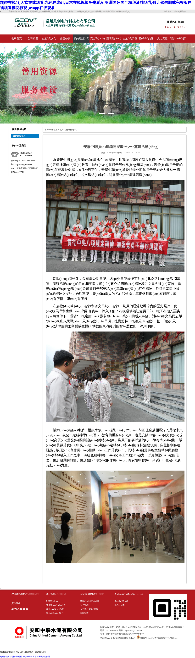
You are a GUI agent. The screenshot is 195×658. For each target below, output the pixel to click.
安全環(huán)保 (97, 40)
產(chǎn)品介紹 (121, 601)
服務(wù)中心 (120, 605)
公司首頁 (16, 38)
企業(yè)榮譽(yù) (130, 40)
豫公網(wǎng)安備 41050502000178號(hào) (157, 638)
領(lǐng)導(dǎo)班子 (54, 613)
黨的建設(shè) (81, 38)
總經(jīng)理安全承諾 (90, 601)
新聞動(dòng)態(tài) (113, 40)
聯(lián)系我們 (180, 11)
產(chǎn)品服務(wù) (146, 40)
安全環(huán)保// (88, 594)
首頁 (61, 130)
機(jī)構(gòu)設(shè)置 (56, 605)
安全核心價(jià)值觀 (89, 609)
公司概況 (168, 11)
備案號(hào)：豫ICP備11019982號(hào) (117, 638)
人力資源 (162, 38)
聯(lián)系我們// (19, 594)
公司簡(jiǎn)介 (52, 601)
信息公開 (65, 38)
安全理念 (84, 613)
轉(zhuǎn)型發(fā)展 (55, 609)
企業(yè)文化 (49, 38)
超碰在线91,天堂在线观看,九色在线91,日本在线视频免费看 (25, 656)
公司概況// (51, 594)
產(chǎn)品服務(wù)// (124, 594)
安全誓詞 (84, 605)
